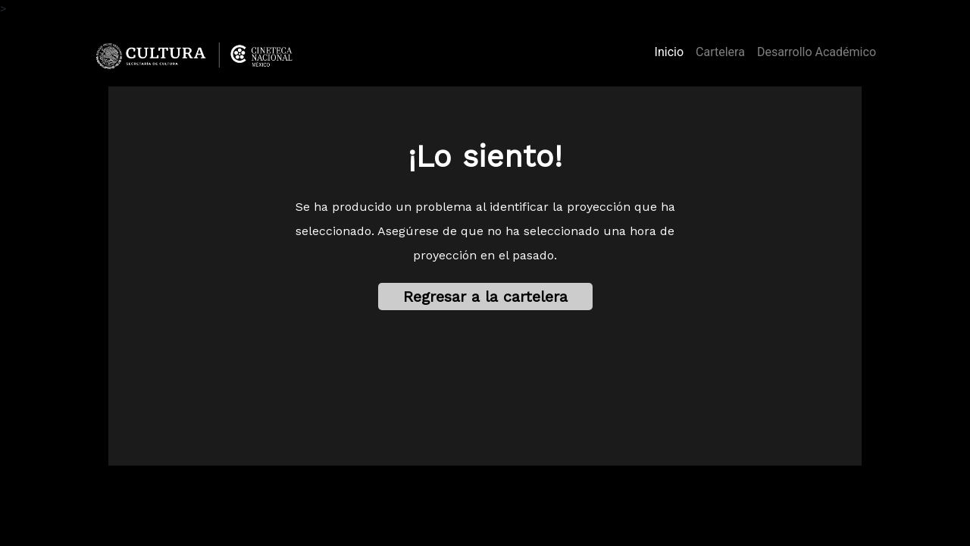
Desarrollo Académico (816, 52)
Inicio (672, 50)
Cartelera (720, 52)
